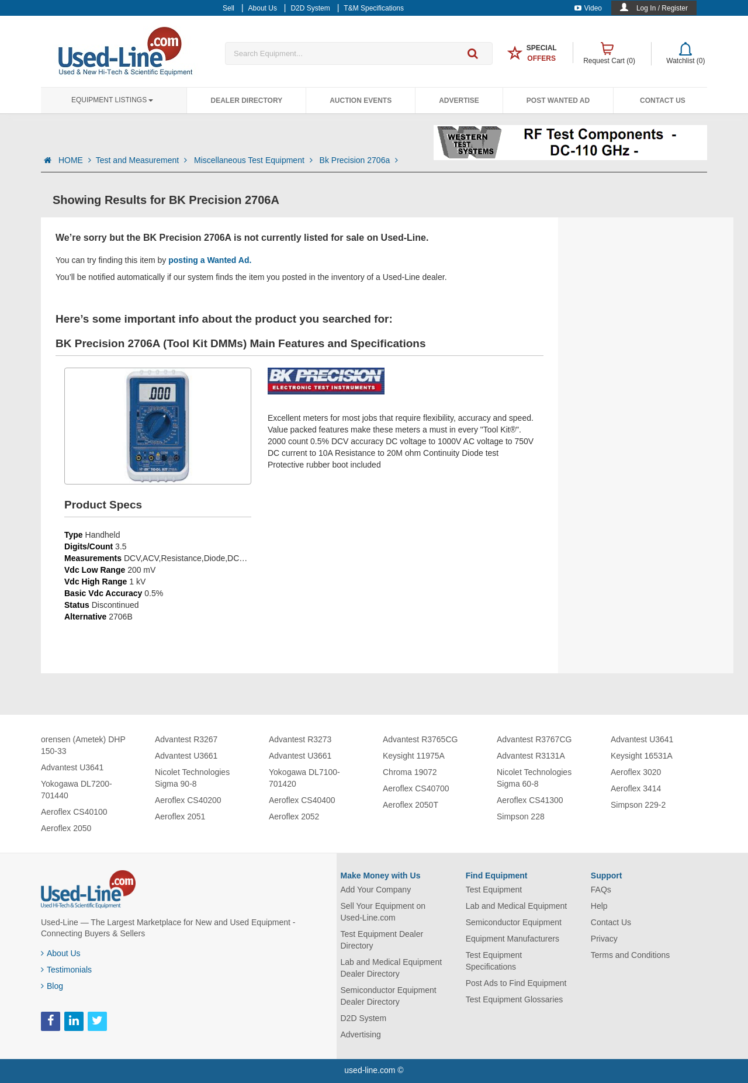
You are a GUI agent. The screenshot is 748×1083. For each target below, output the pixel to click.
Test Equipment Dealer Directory (382, 939)
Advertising (361, 1034)
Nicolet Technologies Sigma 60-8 (534, 777)
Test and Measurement (142, 160)
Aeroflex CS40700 (416, 788)
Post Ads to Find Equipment (516, 983)
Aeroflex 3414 (636, 788)
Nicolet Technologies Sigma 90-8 (192, 777)
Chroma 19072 (410, 772)
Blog (52, 986)
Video (588, 8)
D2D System (364, 1018)
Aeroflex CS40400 (302, 800)
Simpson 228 (521, 816)
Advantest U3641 (72, 767)
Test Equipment (494, 889)
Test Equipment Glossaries (514, 999)
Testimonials (66, 969)
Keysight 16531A (642, 755)
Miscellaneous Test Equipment (254, 160)
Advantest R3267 (186, 739)
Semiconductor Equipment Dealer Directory (389, 995)
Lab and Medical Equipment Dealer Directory (391, 967)
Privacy (604, 938)
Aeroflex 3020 (636, 772)
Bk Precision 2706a (359, 160)
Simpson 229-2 (638, 804)
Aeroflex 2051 (180, 816)
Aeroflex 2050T (410, 804)
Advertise (459, 100)
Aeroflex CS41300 (530, 800)
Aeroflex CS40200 (188, 800)
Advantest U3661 (186, 755)
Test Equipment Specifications (494, 960)
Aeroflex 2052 (294, 816)
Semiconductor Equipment (514, 922)
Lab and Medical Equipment (516, 906)
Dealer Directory (246, 100)
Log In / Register (662, 8)
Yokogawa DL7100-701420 (304, 777)
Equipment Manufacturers (512, 938)
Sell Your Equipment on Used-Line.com (383, 911)
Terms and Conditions (630, 955)
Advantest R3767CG (534, 739)
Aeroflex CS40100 (74, 811)
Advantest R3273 (300, 739)
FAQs (601, 889)
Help (599, 906)
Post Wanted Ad (558, 100)
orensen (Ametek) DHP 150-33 (83, 745)
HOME (74, 160)
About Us (61, 953)
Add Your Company (376, 889)
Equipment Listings (112, 100)
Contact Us (662, 100)
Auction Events (361, 100)
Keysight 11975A (414, 755)
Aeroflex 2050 (66, 828)
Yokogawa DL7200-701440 (76, 789)
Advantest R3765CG (420, 739)
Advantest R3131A (531, 755)
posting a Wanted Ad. (209, 260)
